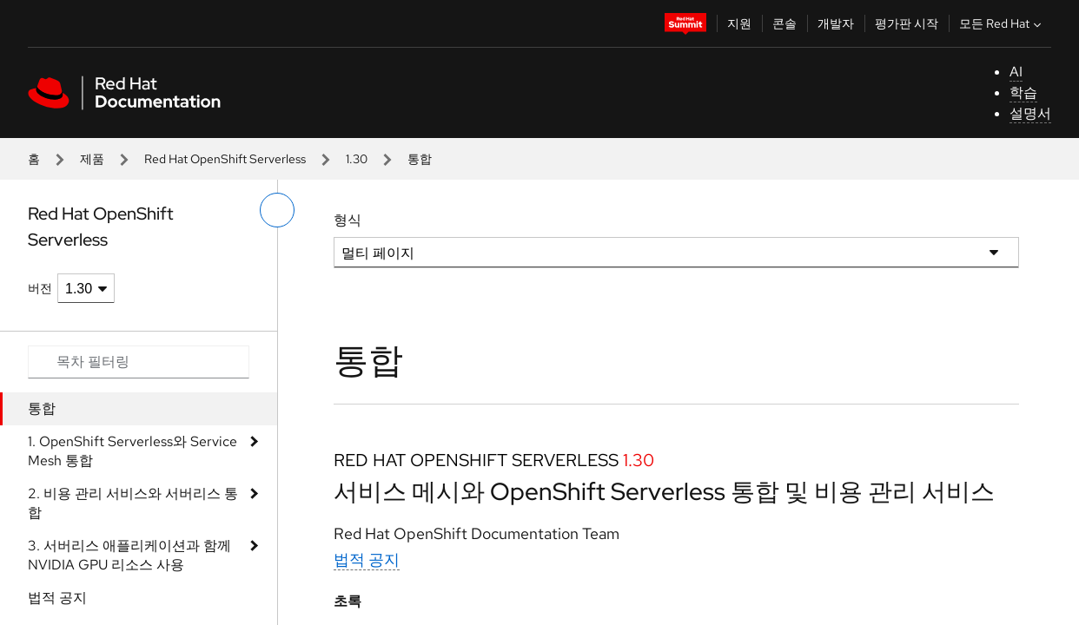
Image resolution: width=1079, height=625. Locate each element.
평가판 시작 (906, 23)
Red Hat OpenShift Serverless (225, 159)
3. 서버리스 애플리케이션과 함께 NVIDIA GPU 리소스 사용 (129, 555)
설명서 (1030, 113)
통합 (42, 408)
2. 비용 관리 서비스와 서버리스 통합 (133, 503)
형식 (347, 220)
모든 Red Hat (1002, 23)
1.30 (356, 159)
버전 (40, 288)
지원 (739, 23)
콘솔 (784, 23)
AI (1016, 71)
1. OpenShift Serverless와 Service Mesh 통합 (132, 451)
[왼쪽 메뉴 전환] (277, 210)
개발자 (836, 23)
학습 (1023, 92)
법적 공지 (57, 598)
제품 (92, 159)
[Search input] (138, 361)
